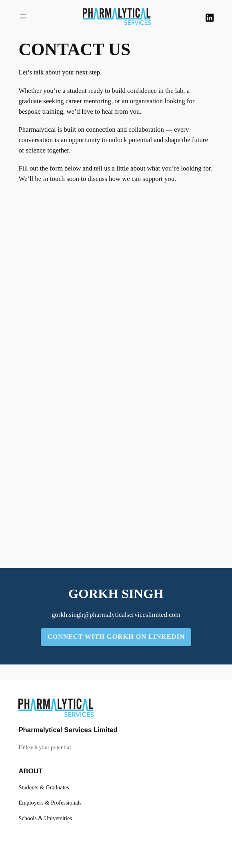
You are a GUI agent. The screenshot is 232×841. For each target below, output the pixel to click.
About (30, 771)
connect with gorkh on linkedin (115, 636)
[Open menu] (23, 16)
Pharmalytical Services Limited (67, 730)
